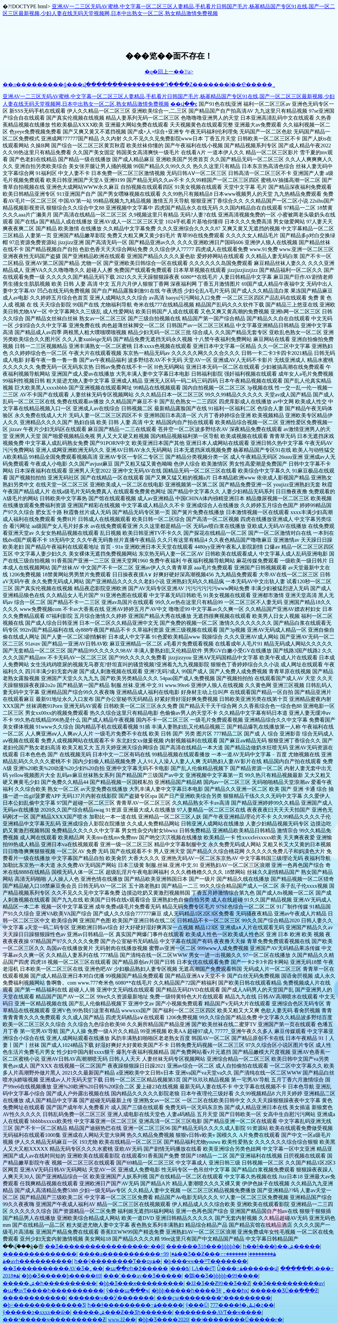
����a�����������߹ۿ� (128, 1254)
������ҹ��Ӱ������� (111, 1298)
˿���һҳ (235, 1290)
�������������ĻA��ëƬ (203, 1268)
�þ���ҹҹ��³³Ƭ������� (205, 1261)
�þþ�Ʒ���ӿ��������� (141, 1283)
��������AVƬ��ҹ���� (218, 1312)
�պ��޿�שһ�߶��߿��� (147, 1268)
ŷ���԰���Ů (197, 1305)
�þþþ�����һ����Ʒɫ (186, 1290)
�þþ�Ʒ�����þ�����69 (61, 1276)
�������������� (40, 1254)
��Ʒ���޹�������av (288, 1283)
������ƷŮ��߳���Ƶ (284, 1290)
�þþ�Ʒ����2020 (163, 1319)
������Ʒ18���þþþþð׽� (203, 1246)
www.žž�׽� (122, 1319)
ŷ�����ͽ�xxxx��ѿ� (36, 1312)
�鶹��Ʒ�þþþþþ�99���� (221, 1276)
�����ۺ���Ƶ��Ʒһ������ (122, 1312)
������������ (34, 1298)
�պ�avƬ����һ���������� (53, 1290)
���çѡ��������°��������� (213, 1298)
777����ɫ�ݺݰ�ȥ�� (242, 1305)
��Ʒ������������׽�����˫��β (104, 1246)
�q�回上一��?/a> (169, 71)
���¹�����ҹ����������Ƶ (54, 1319)
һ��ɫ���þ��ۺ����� (281, 1246)
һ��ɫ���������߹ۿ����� (135, 1305)
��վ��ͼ (183, 104)
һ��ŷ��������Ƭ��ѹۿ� (117, 1261)
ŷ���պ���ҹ (127, 1290)
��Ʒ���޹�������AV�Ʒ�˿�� (53, 1268)
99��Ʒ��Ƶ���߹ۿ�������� (219, 1254)
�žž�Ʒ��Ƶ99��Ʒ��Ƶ (218, 1283)
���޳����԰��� (160, 1268)
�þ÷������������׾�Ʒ (44, 1305)
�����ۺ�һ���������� (49, 1283)
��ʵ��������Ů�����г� (237, 1319)
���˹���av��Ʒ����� (142, 1276)
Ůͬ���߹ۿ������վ (247, 1268)
